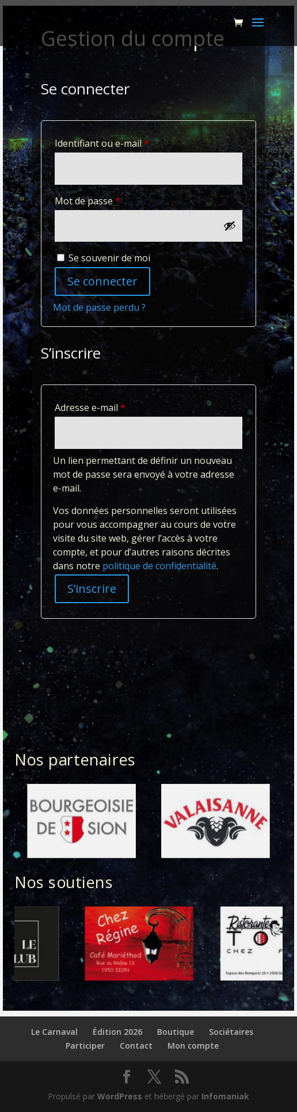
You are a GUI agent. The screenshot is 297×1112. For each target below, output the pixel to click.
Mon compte (193, 1045)
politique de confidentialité (159, 565)
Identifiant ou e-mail (126, 142)
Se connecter (102, 281)
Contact (136, 1045)
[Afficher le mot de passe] (229, 225)
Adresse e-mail (114, 406)
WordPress (119, 1096)
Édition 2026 (117, 1031)
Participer (85, 1045)
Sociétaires (231, 1031)
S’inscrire (91, 588)
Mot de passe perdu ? (99, 307)
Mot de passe (112, 199)
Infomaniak (225, 1096)
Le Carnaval (54, 1031)
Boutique (175, 1031)
